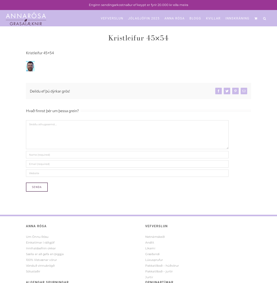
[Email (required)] (127, 172)
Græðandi (152, 263)
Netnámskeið (155, 245)
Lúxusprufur (154, 268)
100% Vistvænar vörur (41, 268)
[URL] (127, 182)
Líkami (150, 257)
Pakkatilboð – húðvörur (162, 274)
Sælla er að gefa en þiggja (45, 263)
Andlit (149, 251)
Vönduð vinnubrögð (40, 274)
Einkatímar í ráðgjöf (40, 251)
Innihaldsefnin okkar (41, 257)
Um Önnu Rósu (37, 245)
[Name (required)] (127, 163)
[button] (264, 18)
